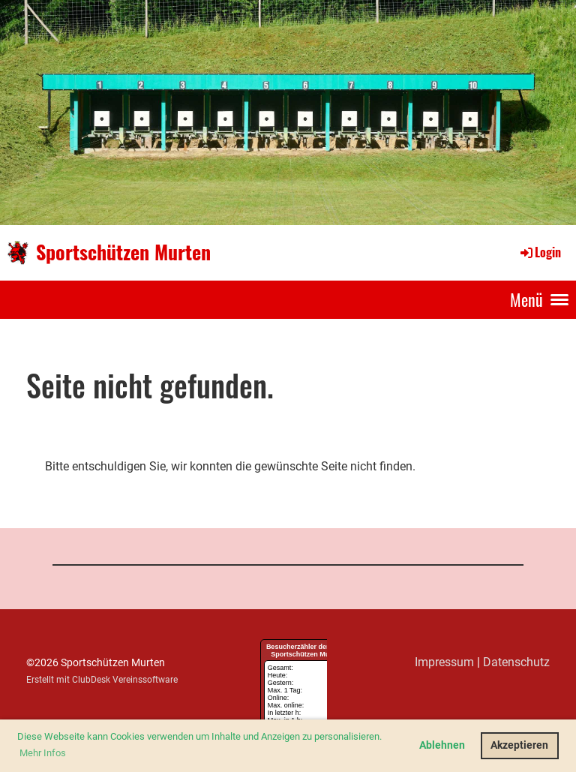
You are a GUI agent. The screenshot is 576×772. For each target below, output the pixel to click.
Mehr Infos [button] (43, 752)
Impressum (444, 662)
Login (539, 252)
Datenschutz (516, 662)
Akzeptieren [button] (519, 745)
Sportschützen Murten (123, 252)
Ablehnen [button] (442, 745)
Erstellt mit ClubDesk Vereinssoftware (102, 679)
